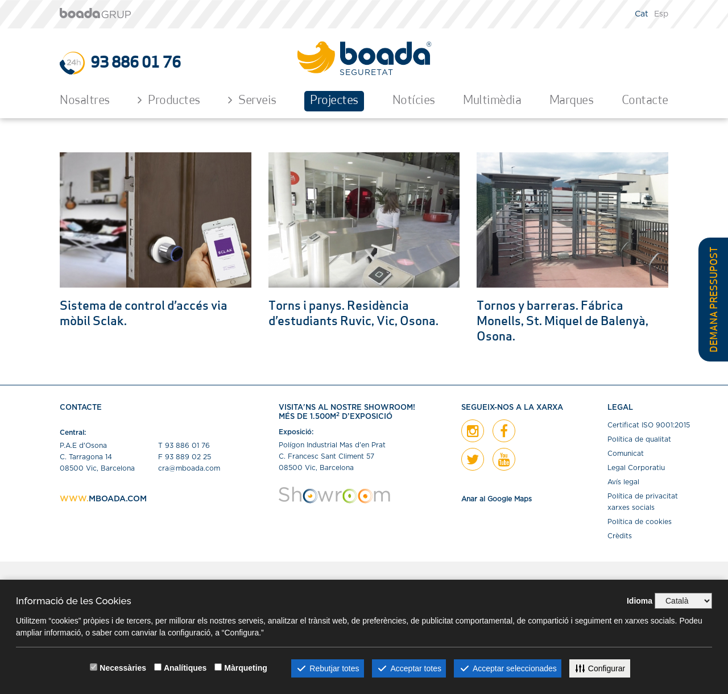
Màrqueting (245, 667)
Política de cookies (639, 521)
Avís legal (623, 482)
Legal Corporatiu (636, 467)
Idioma (639, 600)
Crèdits (619, 536)
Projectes (334, 101)
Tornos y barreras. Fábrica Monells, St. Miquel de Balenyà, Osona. (562, 322)
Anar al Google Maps (496, 499)
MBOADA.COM (118, 499)
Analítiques (185, 667)
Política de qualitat (639, 439)
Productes (169, 100)
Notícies (413, 101)
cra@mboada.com (189, 468)
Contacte (645, 101)
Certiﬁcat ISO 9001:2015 (648, 425)
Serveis (252, 100)
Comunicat (625, 453)
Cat (641, 14)
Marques (571, 101)
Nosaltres (85, 101)
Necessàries (123, 667)
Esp (661, 14)
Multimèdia (492, 101)
